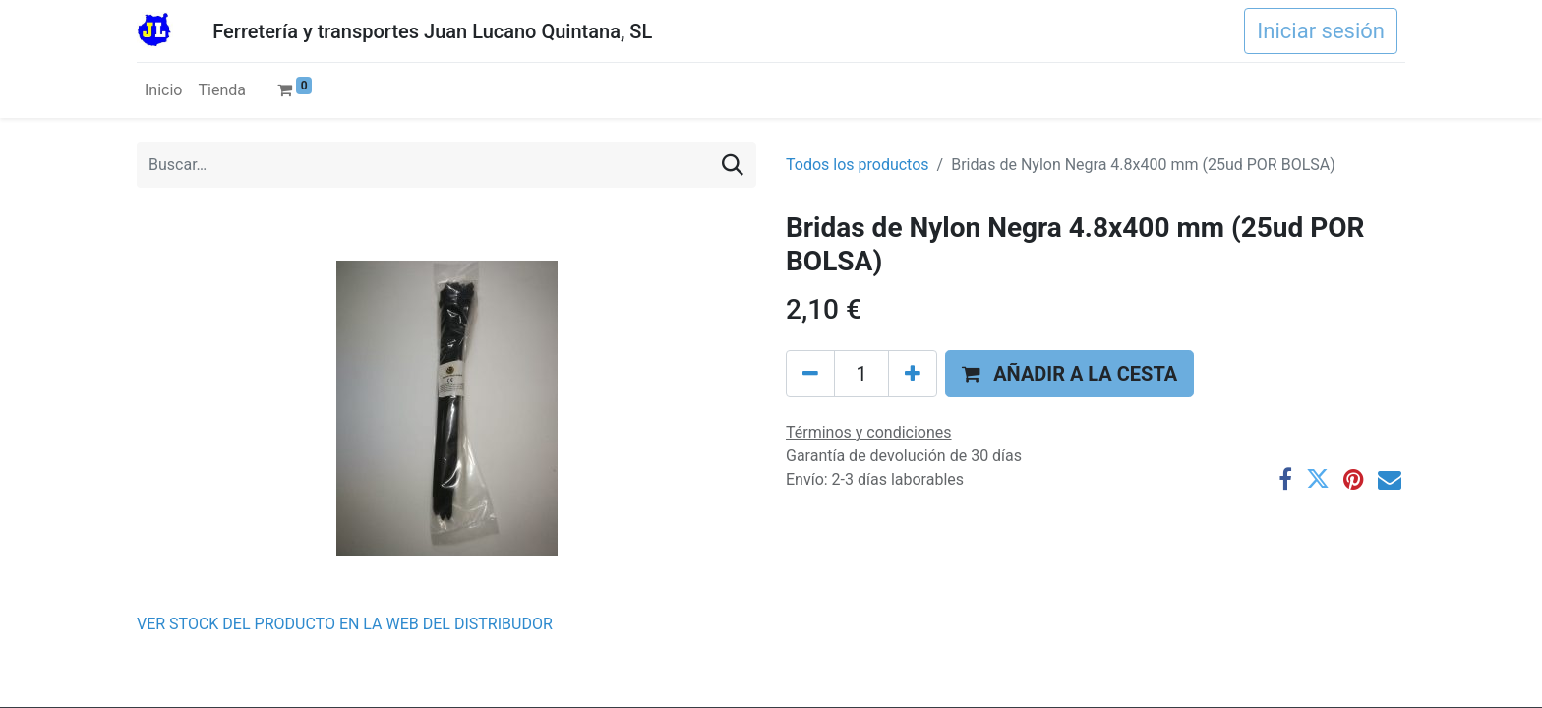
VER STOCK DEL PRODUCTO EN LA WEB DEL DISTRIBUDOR (345, 624)
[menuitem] (163, 90)
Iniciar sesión (1321, 31)
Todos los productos (857, 164)
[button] (1069, 373)
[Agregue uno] (912, 373)
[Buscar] (732, 165)
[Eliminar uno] (810, 373)
